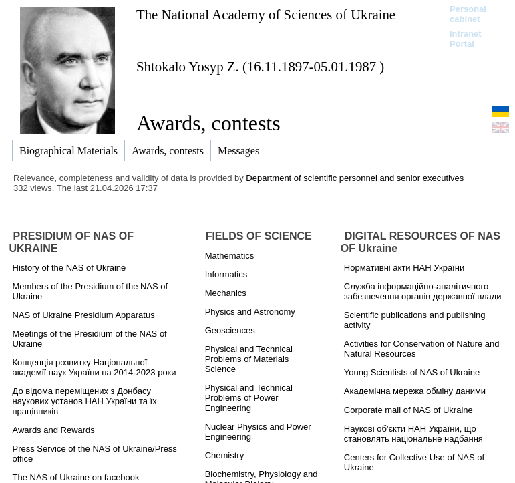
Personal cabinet (468, 14)
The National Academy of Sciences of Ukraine (265, 14)
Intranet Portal (466, 39)
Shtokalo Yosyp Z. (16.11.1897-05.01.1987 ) (260, 66)
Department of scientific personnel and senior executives (355, 178)
